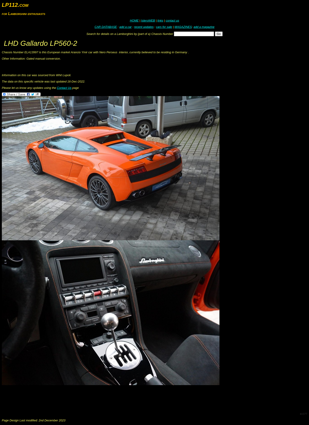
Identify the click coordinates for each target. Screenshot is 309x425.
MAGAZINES (183, 27)
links (160, 20)
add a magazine (203, 27)
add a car (125, 27)
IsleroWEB (148, 20)
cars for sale (164, 27)
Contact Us (64, 88)
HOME (134, 20)
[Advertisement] (84, 398)
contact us (172, 20)
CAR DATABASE (106, 27)
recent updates (143, 27)
